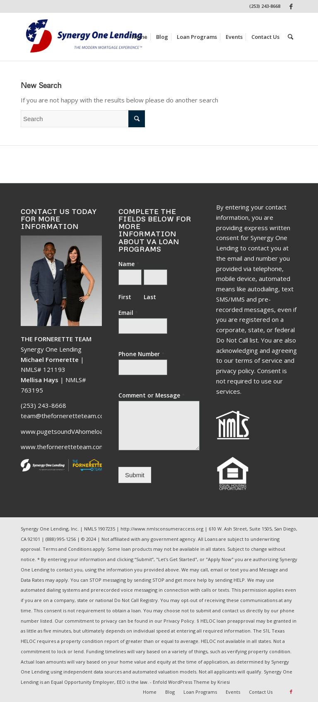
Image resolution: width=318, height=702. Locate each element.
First (124, 297)
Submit (135, 474)
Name (128, 264)
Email (128, 312)
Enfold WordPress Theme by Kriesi (191, 682)
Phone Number (141, 354)
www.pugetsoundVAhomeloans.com (72, 431)
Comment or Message (151, 395)
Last (150, 297)
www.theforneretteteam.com (63, 447)
